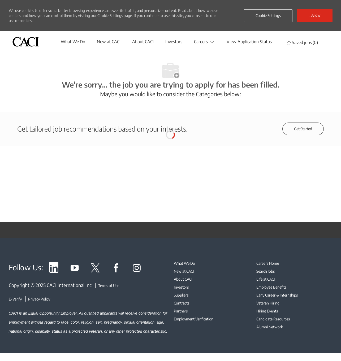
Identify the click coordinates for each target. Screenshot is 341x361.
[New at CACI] (108, 41)
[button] (268, 15)
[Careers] (201, 41)
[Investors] (173, 41)
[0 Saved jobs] (302, 42)
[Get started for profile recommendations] (303, 129)
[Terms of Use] (107, 285)
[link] (53, 269)
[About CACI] (143, 41)
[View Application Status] (249, 41)
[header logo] (26, 41)
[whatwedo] (73, 41)
